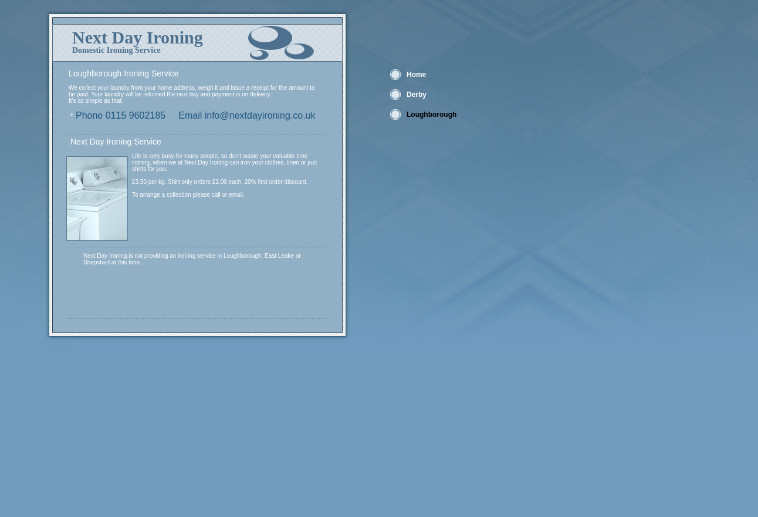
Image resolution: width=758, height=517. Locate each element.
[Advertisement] (185, 434)
